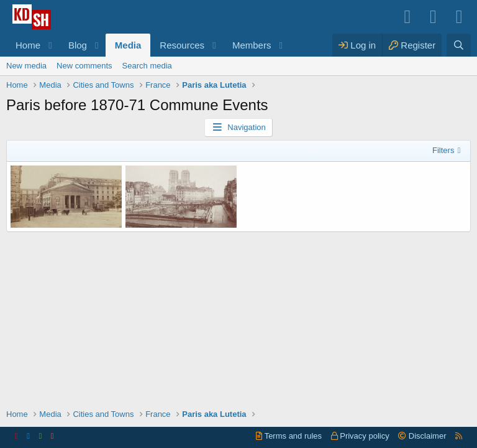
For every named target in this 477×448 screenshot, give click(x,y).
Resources (182, 45)
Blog (77, 45)
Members (251, 45)
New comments (84, 65)
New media (26, 65)
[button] (50, 45)
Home (28, 45)
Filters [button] (443, 150)
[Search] (459, 45)
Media (128, 45)
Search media (147, 65)
